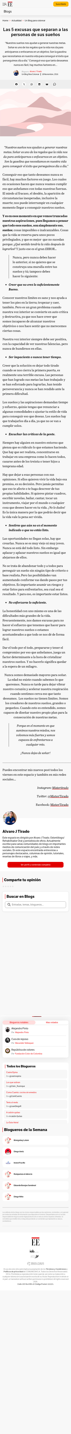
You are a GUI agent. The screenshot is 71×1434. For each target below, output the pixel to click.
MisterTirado (59, 804)
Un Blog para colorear (30, 74)
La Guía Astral (12, 1122)
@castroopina (15, 1076)
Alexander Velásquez (24, 1043)
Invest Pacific (19, 1163)
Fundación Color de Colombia (28, 1053)
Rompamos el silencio (23, 1174)
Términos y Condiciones (56, 1269)
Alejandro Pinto (19, 1028)
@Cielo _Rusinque (17, 1086)
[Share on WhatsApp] (32, 84)
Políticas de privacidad (13, 1271)
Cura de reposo (19, 1039)
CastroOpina (12, 1072)
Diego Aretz (19, 1151)
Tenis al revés (12, 1102)
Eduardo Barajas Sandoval (25, 1185)
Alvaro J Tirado (36, 71)
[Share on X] (24, 84)
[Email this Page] (47, 84)
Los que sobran (13, 1082)
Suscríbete (61, 4)
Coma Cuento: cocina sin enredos (21, 1092)
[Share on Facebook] (16, 84)
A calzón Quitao (15, 1116)
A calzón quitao (13, 1112)
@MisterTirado (58, 796)
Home (5, 20)
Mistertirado (60, 787)
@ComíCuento (15, 1096)
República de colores (23, 1049)
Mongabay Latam (21, 1140)
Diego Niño (18, 1196)
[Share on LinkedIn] (39, 84)
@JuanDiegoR (15, 1106)
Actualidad (16, 20)
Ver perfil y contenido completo (35, 864)
